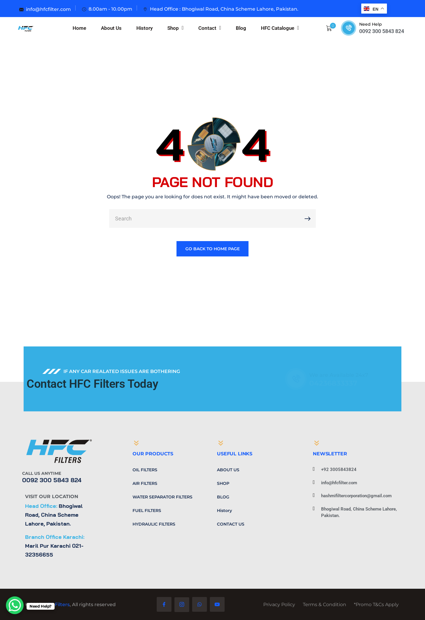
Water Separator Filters (162, 497)
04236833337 (328, 383)
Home (79, 28)
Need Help (370, 24)
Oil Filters (145, 469)
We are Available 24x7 (333, 375)
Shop (175, 27)
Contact (209, 27)
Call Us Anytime (41, 473)
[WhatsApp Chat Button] (15, 605)
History (144, 28)
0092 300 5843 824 (381, 31)
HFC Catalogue (280, 27)
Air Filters (145, 483)
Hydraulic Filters (154, 524)
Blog (241, 28)
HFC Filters (57, 604)
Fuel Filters (147, 510)
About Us (111, 28)
